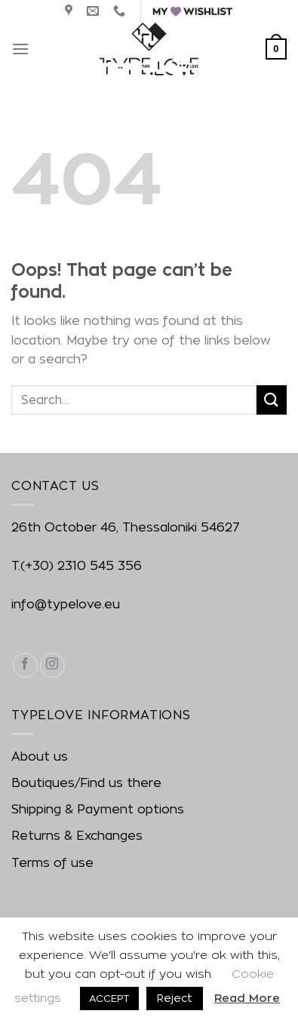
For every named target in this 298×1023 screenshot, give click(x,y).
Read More (247, 997)
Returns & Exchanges (77, 835)
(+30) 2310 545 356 (81, 565)
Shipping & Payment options (97, 809)
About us (39, 756)
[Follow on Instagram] (52, 665)
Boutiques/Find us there (86, 782)
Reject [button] (174, 997)
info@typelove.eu (65, 604)
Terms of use (52, 862)
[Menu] (20, 48)
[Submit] (272, 400)
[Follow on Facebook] (25, 665)
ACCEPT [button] (109, 998)
